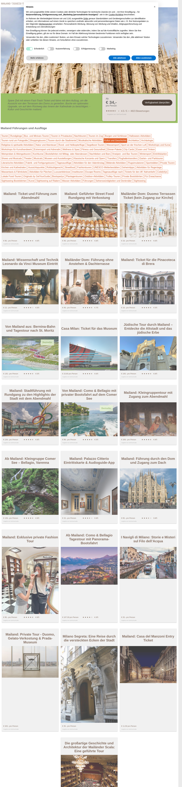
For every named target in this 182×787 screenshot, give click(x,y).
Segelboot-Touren (95, 145)
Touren (4, 136)
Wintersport (145, 154)
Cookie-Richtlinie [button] (116, 14)
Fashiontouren (84, 167)
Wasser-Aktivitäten (71, 181)
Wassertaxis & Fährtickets (14, 172)
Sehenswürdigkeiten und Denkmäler (114, 181)
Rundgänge (16, 136)
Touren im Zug (96, 136)
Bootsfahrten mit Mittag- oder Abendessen (66, 154)
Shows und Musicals (11, 158)
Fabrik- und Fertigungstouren (40, 163)
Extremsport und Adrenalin (47, 149)
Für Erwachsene (153, 176)
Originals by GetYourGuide (36, 176)
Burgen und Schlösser (116, 136)
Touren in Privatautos (61, 136)
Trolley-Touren (113, 176)
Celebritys (162, 172)
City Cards (129, 149)
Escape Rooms (93, 172)
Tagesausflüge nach (113, 172)
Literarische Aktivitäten (12, 163)
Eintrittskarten (160, 154)
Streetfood (70, 167)
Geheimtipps (128, 167)
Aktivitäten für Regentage (149, 167)
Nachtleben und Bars (100, 154)
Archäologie (147, 140)
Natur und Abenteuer (46, 145)
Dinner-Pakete (114, 149)
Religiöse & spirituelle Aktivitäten (17, 145)
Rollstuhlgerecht (55, 167)
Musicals (38, 158)
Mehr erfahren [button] (37, 58)
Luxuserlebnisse (62, 172)
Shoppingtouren (38, 140)
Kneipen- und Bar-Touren (125, 154)
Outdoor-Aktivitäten (94, 176)
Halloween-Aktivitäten (140, 136)
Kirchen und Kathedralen (13, 167)
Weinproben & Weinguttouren (16, 154)
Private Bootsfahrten (132, 176)
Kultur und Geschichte (115, 140)
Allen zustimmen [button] (143, 58)
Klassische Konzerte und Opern (89, 158)
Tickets (16, 3)
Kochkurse (38, 154)
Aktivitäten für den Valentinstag (89, 163)
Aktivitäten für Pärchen (40, 172)
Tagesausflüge (64, 163)
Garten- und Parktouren (151, 158)
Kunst (31, 181)
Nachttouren (80, 136)
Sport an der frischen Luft (133, 145)
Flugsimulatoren (136, 163)
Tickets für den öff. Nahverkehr (140, 172)
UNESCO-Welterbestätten (107, 167)
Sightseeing (140, 181)
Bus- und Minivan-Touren (36, 136)
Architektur (133, 140)
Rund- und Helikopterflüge (72, 145)
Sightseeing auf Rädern (48, 181)
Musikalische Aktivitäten (90, 140)
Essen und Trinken (145, 149)
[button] (154, 6)
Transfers (112, 158)
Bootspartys (58, 176)
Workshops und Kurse (159, 145)
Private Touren (167, 163)
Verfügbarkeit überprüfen (157, 102)
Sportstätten (152, 163)
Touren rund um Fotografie (14, 140)
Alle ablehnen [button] (119, 58)
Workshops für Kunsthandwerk (16, 149)
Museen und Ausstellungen (58, 158)
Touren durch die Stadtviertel (62, 140)
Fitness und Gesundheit (93, 149)
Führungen (88, 181)
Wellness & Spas (70, 149)
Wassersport (112, 145)
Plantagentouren (74, 176)
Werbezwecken (45, 24)
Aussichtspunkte (36, 167)
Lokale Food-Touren (11, 176)
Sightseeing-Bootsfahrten (14, 181)
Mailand (6, 3)
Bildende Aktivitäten (116, 163)
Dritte (85, 18)
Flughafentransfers (128, 158)
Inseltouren (77, 172)
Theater (28, 158)
